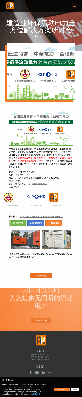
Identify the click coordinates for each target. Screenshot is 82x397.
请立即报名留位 (39, 183)
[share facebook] (46, 36)
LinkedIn (40, 351)
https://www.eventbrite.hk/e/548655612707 (41, 216)
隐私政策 (36, 394)
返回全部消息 (41, 275)
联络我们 (42, 318)
